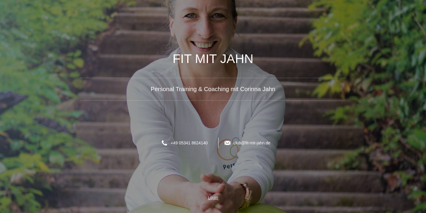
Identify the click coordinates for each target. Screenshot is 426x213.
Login (213, 197)
